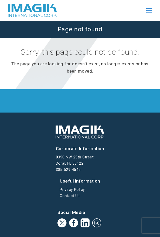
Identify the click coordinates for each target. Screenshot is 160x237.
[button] (149, 10)
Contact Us (70, 196)
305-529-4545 (68, 170)
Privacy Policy (72, 189)
